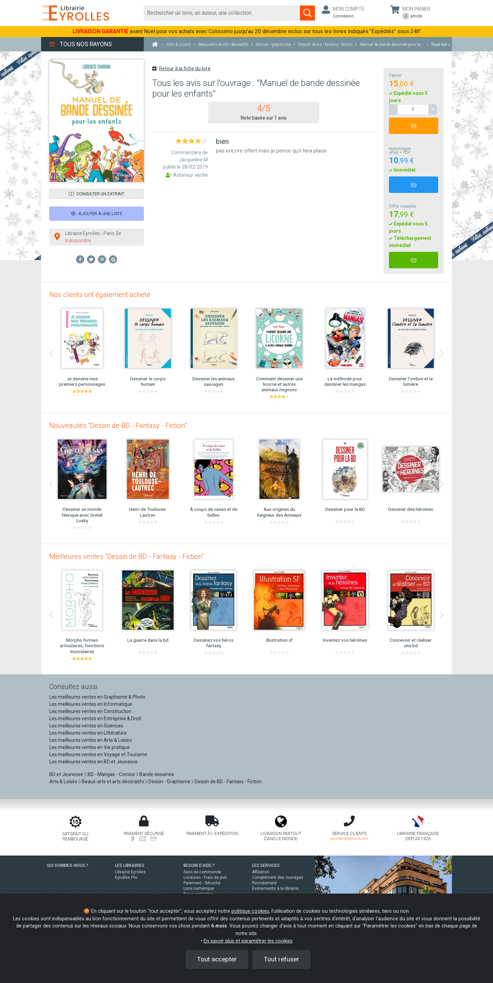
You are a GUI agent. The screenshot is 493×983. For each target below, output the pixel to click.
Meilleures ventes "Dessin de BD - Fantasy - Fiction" (126, 556)
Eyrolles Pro (126, 877)
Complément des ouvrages (277, 877)
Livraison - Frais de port (205, 877)
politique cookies (250, 911)
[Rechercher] (222, 13)
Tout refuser (281, 959)
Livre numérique (199, 888)
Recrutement (264, 883)
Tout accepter (217, 959)
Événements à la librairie (275, 888)
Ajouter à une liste (96, 213)
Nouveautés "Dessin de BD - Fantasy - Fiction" (118, 425)
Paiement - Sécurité (202, 883)
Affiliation (260, 872)
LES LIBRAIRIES (129, 865)
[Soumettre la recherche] (307, 13)
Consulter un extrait (96, 193)
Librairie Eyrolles (130, 872)
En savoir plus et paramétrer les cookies (248, 941)
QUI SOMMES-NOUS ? (67, 865)
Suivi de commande (202, 872)
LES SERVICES (266, 865)
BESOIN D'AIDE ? (199, 865)
